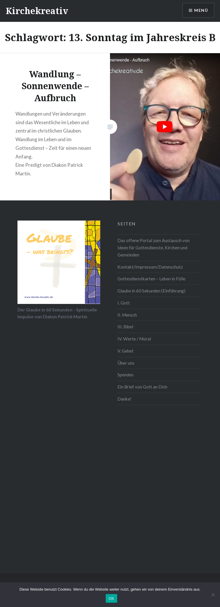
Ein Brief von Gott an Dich (142, 386)
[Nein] (213, 595)
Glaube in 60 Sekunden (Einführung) (151, 290)
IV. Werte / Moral (134, 338)
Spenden (125, 374)
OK (111, 598)
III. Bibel (125, 326)
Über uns (125, 362)
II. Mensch (127, 314)
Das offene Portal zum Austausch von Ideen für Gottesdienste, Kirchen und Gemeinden (153, 247)
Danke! (124, 398)
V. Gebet (125, 350)
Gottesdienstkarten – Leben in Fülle (151, 278)
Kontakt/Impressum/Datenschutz (150, 266)
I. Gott (123, 302)
